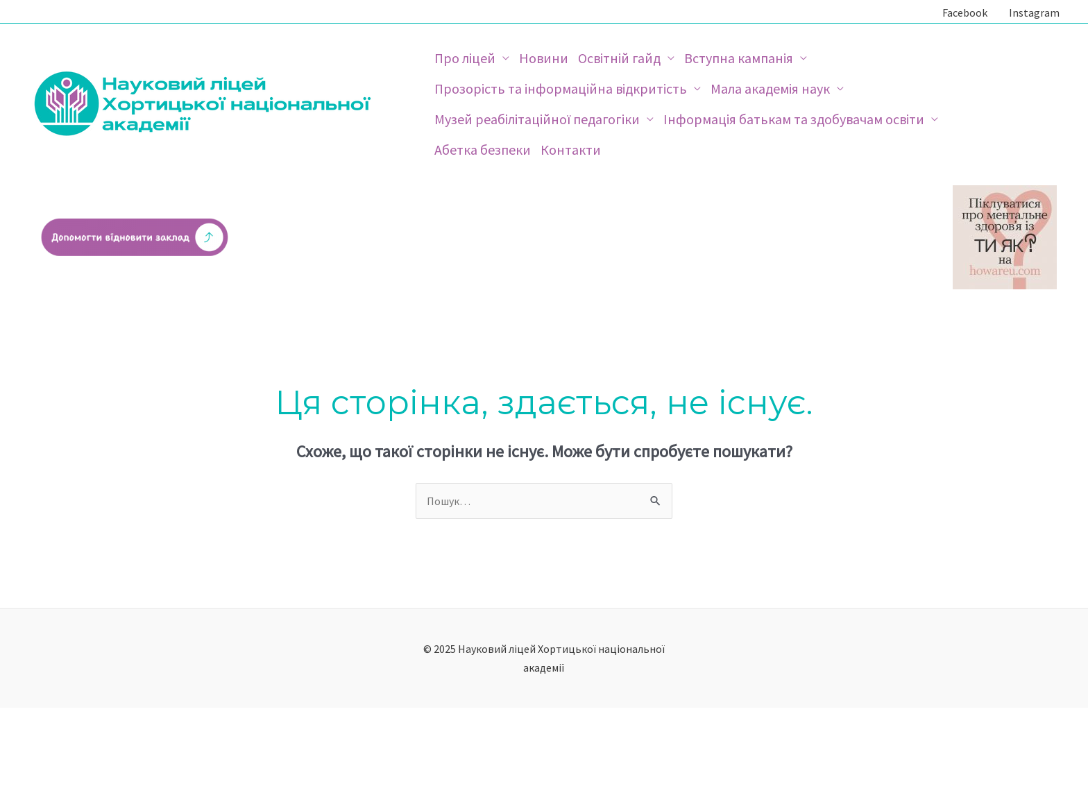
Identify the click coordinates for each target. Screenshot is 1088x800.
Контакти (571, 149)
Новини (543, 58)
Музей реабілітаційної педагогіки (537, 119)
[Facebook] (962, 12)
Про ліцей (464, 58)
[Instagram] (1032, 12)
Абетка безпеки (482, 149)
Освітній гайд (619, 58)
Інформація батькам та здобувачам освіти (793, 119)
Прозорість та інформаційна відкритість (560, 88)
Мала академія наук (770, 88)
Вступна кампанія (738, 58)
